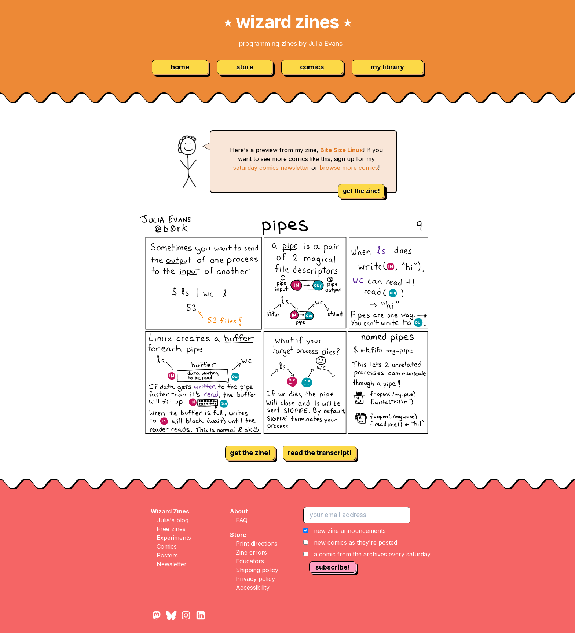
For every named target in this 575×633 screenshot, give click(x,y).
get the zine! (361, 190)
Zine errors (251, 552)
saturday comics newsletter (271, 167)
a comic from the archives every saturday (372, 554)
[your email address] (356, 515)
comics (312, 67)
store (244, 67)
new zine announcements (350, 530)
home (180, 67)
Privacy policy (255, 578)
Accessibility (253, 587)
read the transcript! (319, 453)
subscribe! (332, 567)
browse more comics (348, 167)
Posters (167, 555)
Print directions (257, 543)
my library (387, 67)
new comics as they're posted (355, 542)
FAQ (242, 520)
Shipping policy (257, 570)
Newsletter (172, 564)
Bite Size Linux (341, 150)
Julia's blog (172, 520)
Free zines (171, 529)
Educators (250, 561)
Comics (167, 546)
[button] (367, 542)
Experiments (174, 537)
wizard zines (287, 22)
